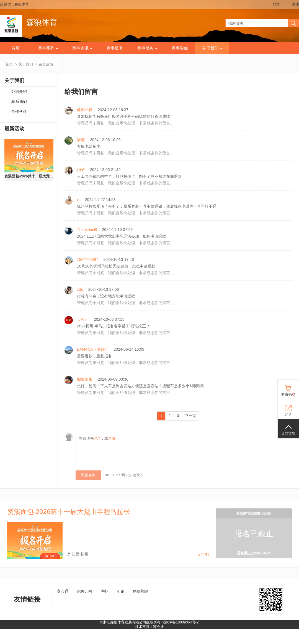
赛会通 (62, 591)
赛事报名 (114, 48)
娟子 (81, 169)
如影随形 (84, 379)
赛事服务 (147, 48)
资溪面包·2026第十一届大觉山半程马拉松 (28, 176)
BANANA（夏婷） (93, 349)
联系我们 (19, 102)
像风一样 (84, 110)
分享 (288, 414)
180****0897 (87, 259)
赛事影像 (179, 48)
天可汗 (83, 319)
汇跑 (120, 591)
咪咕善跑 (140, 591)
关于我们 (212, 48)
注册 (295, 4)
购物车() (288, 394)
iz (78, 199)
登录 (276, 4)
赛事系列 (48, 48)
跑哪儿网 (84, 591)
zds (80, 289)
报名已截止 (253, 533)
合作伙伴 (19, 111)
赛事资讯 (82, 48)
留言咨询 (88, 475)
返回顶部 (288, 434)
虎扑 (104, 591)
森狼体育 (41, 22)
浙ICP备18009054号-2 (181, 622)
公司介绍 (19, 92)
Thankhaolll (87, 229)
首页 (15, 48)
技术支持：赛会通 (149, 627)
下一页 (190, 416)
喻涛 (81, 139)
